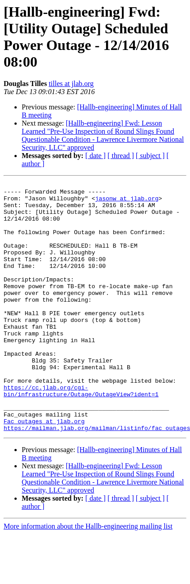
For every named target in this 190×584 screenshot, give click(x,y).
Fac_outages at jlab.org (44, 470)
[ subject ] (150, 155)
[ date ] (95, 155)
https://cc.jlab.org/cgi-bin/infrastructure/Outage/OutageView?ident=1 (81, 433)
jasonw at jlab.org (126, 202)
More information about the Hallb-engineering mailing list (88, 576)
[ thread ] (120, 155)
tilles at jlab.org (71, 83)
